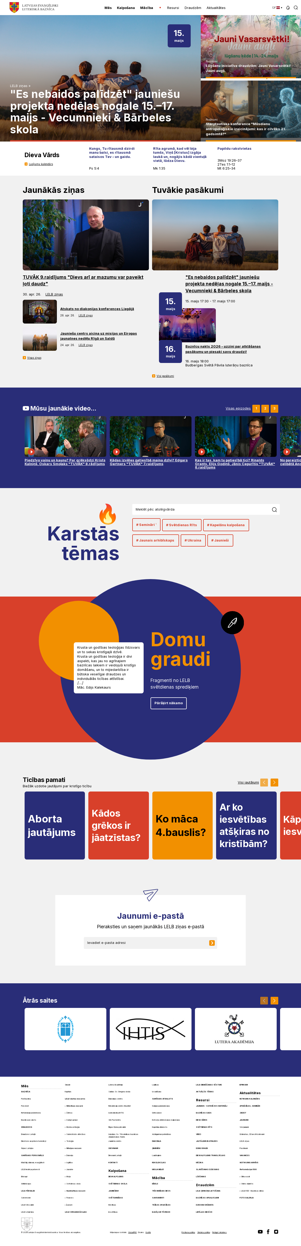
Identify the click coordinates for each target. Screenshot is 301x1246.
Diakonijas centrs (115, 1099)
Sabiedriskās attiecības (75, 1134)
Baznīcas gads (204, 1113)
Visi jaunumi (244, 1127)
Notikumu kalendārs (250, 1099)
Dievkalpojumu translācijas (210, 1155)
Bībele (155, 1184)
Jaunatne (69, 1169)
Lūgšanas (201, 1176)
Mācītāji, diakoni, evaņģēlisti (32, 1162)
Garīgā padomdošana (161, 1106)
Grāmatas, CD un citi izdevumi (252, 1134)
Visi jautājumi (248, 782)
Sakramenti (158, 1198)
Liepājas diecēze (204, 1212)
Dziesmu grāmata (204, 1205)
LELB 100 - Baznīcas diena (252, 1191)
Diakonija (69, 1155)
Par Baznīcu (26, 1099)
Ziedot (243, 1113)
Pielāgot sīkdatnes (219, 1232)
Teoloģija (70, 1141)
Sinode (67, 1085)
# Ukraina (193, 540)
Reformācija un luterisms (31, 1113)
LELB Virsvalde (27, 1205)
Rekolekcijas (159, 1162)
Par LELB (25, 1106)
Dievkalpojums (116, 1176)
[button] (288, 8)
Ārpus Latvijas (27, 1148)
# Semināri (146, 524)
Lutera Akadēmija (115, 1085)
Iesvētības (113, 1212)
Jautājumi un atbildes (207, 1141)
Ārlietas (69, 1113)
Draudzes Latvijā (28, 1134)
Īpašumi (69, 1205)
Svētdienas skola (73, 1184)
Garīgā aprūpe (72, 1120)
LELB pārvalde (28, 1191)
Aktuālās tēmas (205, 1091)
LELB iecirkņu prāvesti (30, 1169)
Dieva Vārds (201, 1120)
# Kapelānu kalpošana (226, 525)
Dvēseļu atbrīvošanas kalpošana (166, 1120)
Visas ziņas (34, 357)
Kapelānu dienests (159, 1127)
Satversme (26, 1198)
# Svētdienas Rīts (181, 525)
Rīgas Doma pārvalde (117, 1127)
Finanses (70, 1198)
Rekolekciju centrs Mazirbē (119, 1106)
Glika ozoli (245, 1176)
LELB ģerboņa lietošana (208, 1191)
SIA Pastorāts (114, 1120)
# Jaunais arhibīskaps (155, 540)
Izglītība (69, 1163)
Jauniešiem (113, 1191)
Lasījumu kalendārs (41, 164)
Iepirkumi (244, 1085)
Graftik (148, 1232)
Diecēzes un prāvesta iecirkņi (33, 1141)
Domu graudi (202, 1148)
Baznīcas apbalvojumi (207, 1198)
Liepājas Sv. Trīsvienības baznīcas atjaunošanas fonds (123, 1135)
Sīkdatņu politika (203, 1232)
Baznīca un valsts (28, 1120)
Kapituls (68, 1091)
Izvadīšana (156, 1091)
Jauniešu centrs (114, 1141)
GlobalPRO (132, 1232)
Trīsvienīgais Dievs (161, 1191)
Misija (68, 1177)
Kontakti (112, 1162)
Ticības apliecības (161, 1205)
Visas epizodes (238, 408)
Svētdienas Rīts (204, 1127)
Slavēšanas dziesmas (207, 1169)
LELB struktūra (27, 1212)
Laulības (155, 1085)
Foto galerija (247, 1198)
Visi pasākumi (165, 376)
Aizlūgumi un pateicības (161, 1134)
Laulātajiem (156, 1155)
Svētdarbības (115, 1198)
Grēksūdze (157, 1113)
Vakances (245, 1155)
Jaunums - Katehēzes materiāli (211, 1106)
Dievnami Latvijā (114, 1155)
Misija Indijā (158, 1169)
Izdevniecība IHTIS (116, 1113)
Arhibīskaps (26, 1184)
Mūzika (199, 1162)
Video (198, 1134)
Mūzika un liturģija (73, 1127)
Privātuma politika (188, 1232)
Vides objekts (247, 1184)
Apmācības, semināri (250, 1106)
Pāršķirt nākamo (168, 703)
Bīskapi (24, 1176)
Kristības (112, 1205)
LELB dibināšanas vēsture (209, 1085)
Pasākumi (212, 61)
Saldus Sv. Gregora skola (119, 1091)
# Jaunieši (220, 540)
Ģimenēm (156, 1148)
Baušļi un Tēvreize (161, 1212)
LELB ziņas (19, 86)
